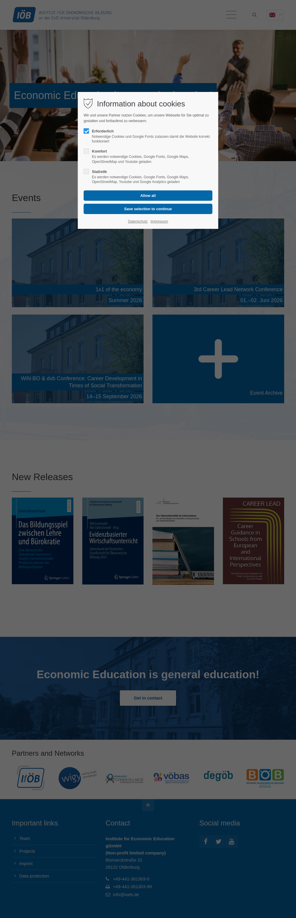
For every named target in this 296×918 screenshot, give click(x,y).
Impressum (159, 221)
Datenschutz (138, 221)
